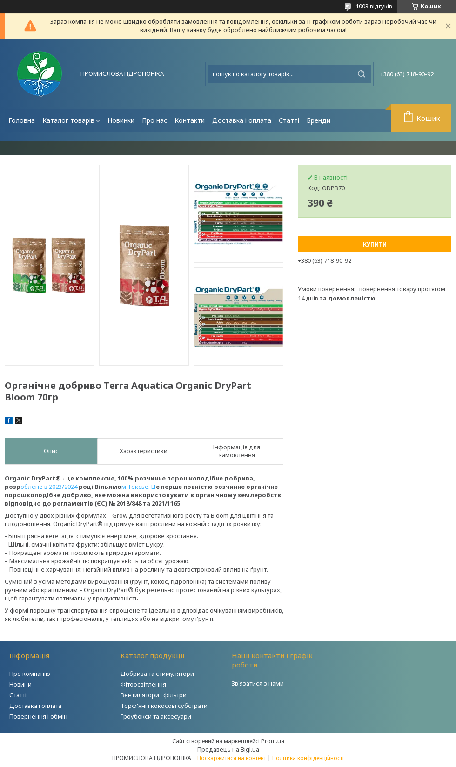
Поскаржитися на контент (231, 758)
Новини (20, 684)
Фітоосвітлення (143, 684)
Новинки (120, 120)
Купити (375, 244)
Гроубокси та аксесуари (156, 716)
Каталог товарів (68, 120)
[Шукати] (361, 74)
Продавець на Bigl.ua (228, 749)
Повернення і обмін (38, 716)
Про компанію (29, 673)
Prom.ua (272, 741)
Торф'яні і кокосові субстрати (164, 705)
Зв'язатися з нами (258, 683)
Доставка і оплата (241, 120)
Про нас (154, 120)
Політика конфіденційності (308, 758)
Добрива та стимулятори (157, 673)
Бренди (318, 120)
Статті (289, 120)
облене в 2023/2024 (49, 486)
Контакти (189, 120)
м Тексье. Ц (138, 486)
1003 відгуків (373, 6)
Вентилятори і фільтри (154, 695)
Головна (21, 120)
